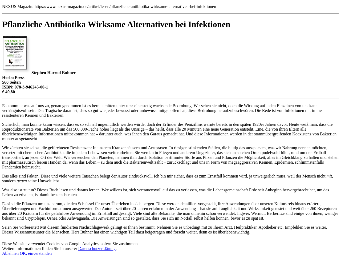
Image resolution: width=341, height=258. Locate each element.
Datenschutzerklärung (97, 248)
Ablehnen (10, 253)
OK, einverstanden (36, 253)
